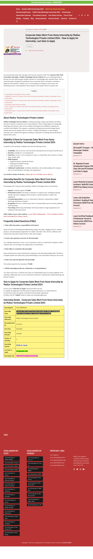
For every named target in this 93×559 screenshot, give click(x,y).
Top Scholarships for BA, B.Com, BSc (34, 484)
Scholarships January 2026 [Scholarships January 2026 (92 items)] (43, 443)
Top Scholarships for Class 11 (33, 459)
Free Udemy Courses (40, 15)
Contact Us (72, 18)
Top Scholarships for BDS (34, 474)
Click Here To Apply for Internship (27, 356)
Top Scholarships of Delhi (11, 469)
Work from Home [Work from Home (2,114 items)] (48, 445)
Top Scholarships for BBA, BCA (35, 489)
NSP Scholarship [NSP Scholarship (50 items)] (47, 441)
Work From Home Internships (55, 9)
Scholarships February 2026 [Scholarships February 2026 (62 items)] (27, 443)
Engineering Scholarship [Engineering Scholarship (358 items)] (63, 439)
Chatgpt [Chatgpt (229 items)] (12, 439)
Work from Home (38, 50)
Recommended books (23, 12)
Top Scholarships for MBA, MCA (33, 500)
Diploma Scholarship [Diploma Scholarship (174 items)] (50, 439)
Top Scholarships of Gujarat (10, 474)
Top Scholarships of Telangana (10, 522)
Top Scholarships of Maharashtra (10, 512)
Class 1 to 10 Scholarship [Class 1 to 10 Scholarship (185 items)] (22, 439)
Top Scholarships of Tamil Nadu (11, 517)
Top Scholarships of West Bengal (11, 533)
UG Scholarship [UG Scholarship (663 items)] (39, 445)
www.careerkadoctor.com (57, 457)
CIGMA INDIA (66, 542)
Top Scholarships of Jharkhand (10, 490)
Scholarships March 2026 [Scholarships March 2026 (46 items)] (57, 443)
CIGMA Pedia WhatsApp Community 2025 (46, 12)
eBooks (18, 18)
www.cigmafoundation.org (58, 460)
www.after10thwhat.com (57, 462)
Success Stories (53, 18)
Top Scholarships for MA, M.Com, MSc (34, 494)
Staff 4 (80, 174)
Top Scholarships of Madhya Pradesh (10, 506)
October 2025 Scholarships (33, 9)
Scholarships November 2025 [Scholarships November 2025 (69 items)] (11, 445)
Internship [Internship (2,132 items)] (18, 441)
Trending (26, 18)
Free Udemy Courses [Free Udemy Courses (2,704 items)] (9, 441)
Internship (29, 46)
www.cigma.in (54, 455)
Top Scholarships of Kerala (10, 501)
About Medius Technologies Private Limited (17, 94)
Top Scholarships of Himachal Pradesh (10, 479)
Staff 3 (80, 155)
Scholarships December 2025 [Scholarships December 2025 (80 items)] (11, 443)
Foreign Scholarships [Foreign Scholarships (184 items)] (76, 439)
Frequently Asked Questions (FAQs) (15, 104)
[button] (17, 21)
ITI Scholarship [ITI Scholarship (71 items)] (26, 441)
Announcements (41, 18)
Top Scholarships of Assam (11, 462)
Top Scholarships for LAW (35, 504)
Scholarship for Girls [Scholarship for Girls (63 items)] (67, 441)
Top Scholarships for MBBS (33, 469)
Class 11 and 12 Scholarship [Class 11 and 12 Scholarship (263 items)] (36, 439)
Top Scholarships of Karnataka (10, 495)
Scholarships (68, 12)
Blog (32, 18)
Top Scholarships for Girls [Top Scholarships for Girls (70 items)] (27, 445)
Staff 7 (45, 29)
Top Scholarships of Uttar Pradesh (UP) (11, 528)
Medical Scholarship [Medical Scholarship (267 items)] (36, 441)
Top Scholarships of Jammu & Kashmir (10, 484)
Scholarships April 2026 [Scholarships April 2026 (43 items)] (79, 441)
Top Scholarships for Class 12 (34, 464)
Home (18, 9)
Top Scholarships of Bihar (11, 466)
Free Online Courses (55, 15)
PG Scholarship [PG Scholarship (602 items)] (56, 441)
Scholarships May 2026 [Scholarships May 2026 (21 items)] (71, 443)
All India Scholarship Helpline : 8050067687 (46, 2)
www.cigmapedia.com (38, 542)
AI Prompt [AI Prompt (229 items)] (6, 439)
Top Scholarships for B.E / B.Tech (34, 478)
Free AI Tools (68, 15)
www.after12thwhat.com (57, 465)
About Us (64, 18)
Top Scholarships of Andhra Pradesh (10, 458)
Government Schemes (23, 15)
